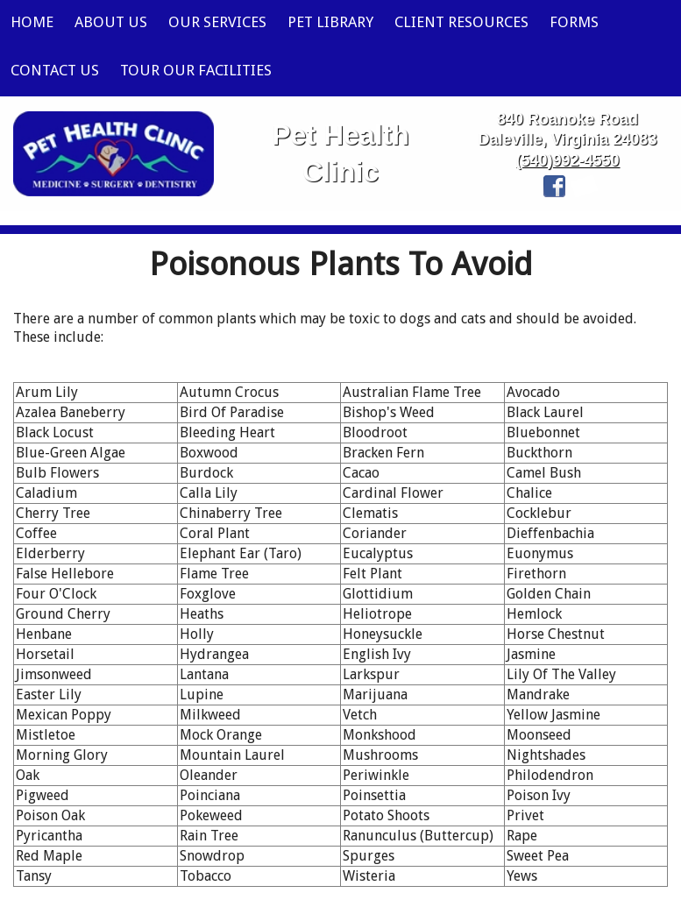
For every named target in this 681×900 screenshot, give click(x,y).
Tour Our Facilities (196, 70)
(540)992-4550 (567, 160)
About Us (110, 22)
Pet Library (330, 22)
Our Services (217, 22)
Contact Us (55, 70)
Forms (574, 22)
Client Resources (461, 22)
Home (32, 22)
